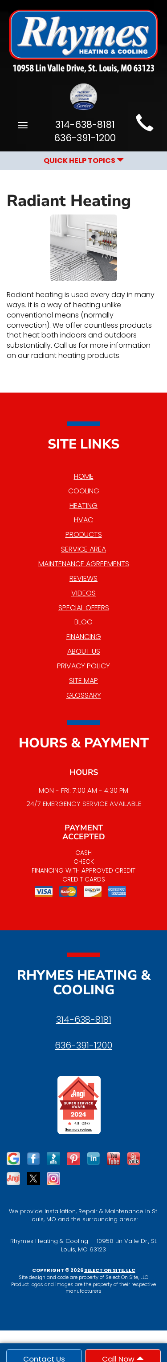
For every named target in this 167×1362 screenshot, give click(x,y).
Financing (83, 636)
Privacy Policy (83, 666)
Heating (83, 505)
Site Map (83, 680)
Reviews (83, 578)
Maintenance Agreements (83, 564)
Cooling (83, 491)
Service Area (83, 549)
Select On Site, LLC (109, 1270)
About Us (83, 651)
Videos (83, 593)
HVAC (83, 520)
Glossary (83, 695)
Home (84, 476)
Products (83, 534)
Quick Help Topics (84, 160)
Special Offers (83, 608)
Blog (83, 622)
